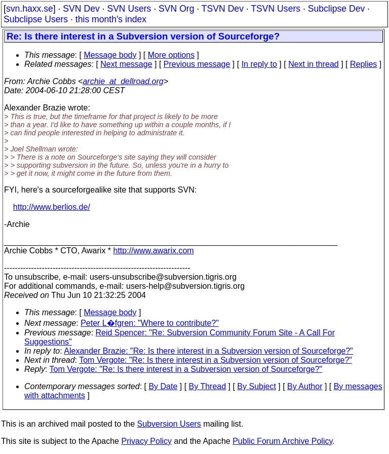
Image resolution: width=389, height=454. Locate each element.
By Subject (256, 386)
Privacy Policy (146, 441)
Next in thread (313, 64)
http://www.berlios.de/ (51, 207)
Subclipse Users (36, 19)
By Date (162, 386)
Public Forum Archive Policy (282, 441)
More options (171, 55)
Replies (363, 64)
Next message (126, 64)
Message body (110, 55)
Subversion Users (169, 424)
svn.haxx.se (29, 9)
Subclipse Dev (336, 9)
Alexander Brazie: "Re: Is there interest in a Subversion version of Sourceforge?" (208, 351)
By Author (304, 386)
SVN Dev (81, 9)
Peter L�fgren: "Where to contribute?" (150, 323)
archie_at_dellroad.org (123, 81)
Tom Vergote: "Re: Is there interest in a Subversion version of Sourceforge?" (215, 360)
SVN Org (176, 9)
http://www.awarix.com (153, 250)
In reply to (259, 64)
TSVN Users (275, 9)
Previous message (197, 64)
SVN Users (129, 9)
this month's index (110, 19)
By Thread (207, 386)
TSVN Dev (223, 9)
